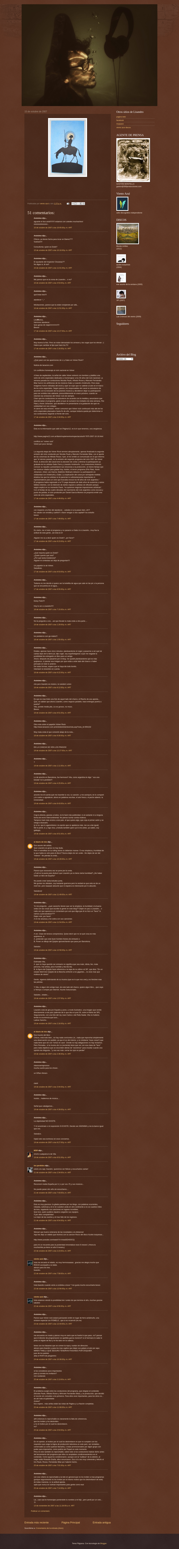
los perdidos (39, 1166)
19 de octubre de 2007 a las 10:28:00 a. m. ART (53, 859)
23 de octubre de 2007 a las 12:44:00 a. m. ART (53, 1324)
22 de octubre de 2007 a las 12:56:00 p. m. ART (53, 1289)
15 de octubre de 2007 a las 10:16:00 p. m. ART (53, 250)
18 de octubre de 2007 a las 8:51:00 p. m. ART (52, 713)
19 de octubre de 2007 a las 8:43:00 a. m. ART (52, 803)
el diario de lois (40, 842)
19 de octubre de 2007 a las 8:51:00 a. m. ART (52, 834)
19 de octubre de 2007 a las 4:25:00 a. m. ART (52, 783)
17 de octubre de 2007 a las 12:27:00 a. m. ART (53, 331)
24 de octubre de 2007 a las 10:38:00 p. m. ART (53, 1359)
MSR (36, 1150)
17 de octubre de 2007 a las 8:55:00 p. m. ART (52, 589)
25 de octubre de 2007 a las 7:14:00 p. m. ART (52, 1488)
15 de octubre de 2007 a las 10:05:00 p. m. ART (53, 228)
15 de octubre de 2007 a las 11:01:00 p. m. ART (53, 268)
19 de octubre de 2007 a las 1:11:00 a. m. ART (52, 766)
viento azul (38, 1259)
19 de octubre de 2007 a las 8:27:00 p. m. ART (52, 1142)
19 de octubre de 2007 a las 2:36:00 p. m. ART (52, 1054)
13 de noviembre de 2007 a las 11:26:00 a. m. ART (54, 1506)
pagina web (121, 117)
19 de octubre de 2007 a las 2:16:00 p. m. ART (52, 1023)
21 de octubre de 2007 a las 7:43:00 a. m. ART (52, 1193)
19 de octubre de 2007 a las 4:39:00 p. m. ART (52, 1109)
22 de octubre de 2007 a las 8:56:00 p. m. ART (52, 1306)
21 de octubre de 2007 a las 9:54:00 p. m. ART (52, 1220)
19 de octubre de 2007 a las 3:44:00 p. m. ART (52, 1087)
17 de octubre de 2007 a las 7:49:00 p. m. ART (52, 519)
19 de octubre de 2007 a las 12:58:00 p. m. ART (53, 950)
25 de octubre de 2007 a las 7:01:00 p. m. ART (52, 1465)
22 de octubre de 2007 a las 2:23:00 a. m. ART (52, 1251)
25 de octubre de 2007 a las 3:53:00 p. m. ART (52, 1430)
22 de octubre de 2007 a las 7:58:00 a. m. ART (52, 1273)
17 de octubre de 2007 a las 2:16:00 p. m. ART (52, 348)
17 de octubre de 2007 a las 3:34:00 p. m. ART (52, 417)
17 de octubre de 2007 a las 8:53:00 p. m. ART (52, 572)
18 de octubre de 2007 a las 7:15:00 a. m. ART (52, 609)
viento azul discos (123, 127)
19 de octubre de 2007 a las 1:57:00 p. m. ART (52, 998)
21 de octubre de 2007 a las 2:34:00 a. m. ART (52, 1172)
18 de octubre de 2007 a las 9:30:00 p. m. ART (52, 735)
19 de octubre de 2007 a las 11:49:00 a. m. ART (53, 894)
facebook (120, 120)
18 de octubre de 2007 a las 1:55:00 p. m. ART (52, 639)
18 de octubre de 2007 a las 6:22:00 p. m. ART (52, 672)
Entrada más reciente (36, 1522)
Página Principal (71, 1522)
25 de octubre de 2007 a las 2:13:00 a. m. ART (52, 1379)
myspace (120, 124)
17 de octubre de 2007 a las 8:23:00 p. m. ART (52, 541)
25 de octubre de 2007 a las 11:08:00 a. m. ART (53, 1407)
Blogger (103, 1543)
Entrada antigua (102, 1522)
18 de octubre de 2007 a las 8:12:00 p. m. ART (52, 687)
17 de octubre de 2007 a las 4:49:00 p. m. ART (52, 498)
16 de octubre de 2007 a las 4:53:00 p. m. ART (52, 283)
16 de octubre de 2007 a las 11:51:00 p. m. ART (53, 308)
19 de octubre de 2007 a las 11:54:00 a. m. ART (53, 922)
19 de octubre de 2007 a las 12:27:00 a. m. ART (53, 750)
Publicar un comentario (40, 1511)
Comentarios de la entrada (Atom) (49, 1528)
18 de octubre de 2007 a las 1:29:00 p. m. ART (52, 624)
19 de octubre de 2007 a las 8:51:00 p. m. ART (52, 1157)
